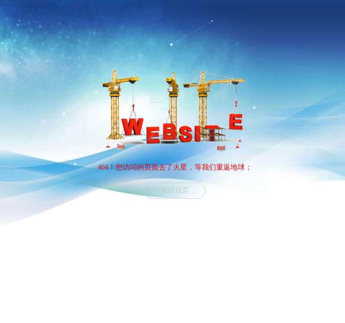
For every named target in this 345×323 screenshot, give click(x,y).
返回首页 (174, 190)
